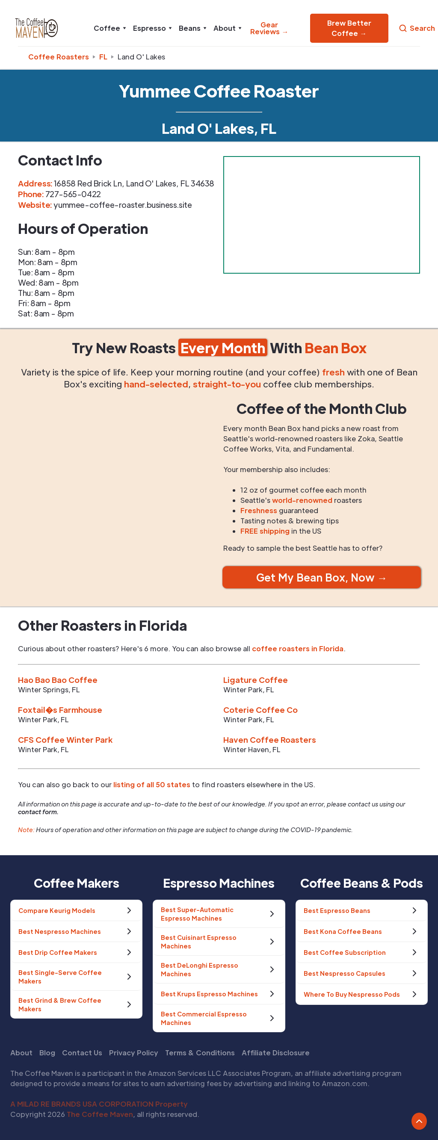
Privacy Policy (133, 1052)
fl (103, 56)
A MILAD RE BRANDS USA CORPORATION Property (99, 1103)
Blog (47, 1052)
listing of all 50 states (151, 784)
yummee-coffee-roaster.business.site (122, 205)
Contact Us (82, 1052)
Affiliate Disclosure (276, 1052)
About (21, 1052)
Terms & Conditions (200, 1052)
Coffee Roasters (58, 56)
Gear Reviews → (269, 28)
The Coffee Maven (100, 1114)
